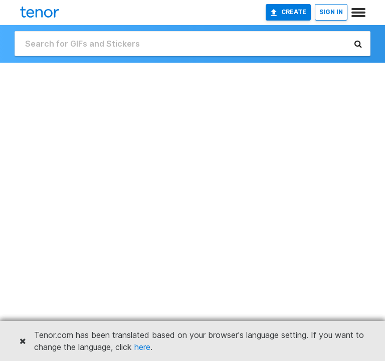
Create (288, 12)
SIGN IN (331, 12)
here (142, 347)
